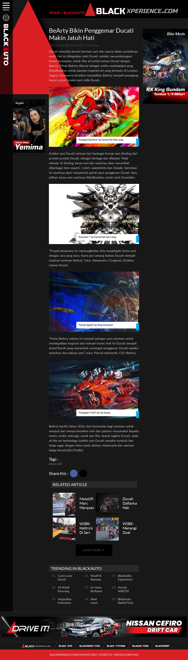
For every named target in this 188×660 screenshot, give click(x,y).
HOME (54, 13)
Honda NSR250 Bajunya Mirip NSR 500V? (127, 592)
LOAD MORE (94, 550)
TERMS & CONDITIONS (126, 654)
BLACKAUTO (74, 13)
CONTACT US (105, 654)
